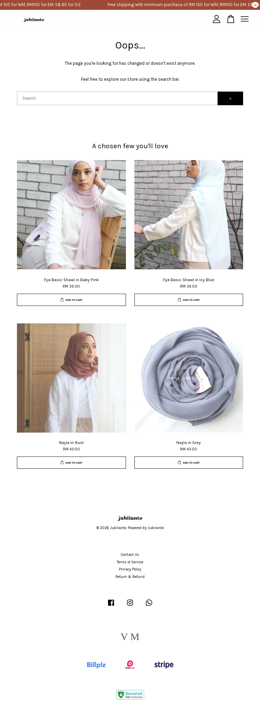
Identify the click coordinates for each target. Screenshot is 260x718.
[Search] (117, 98)
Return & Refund (130, 577)
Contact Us (130, 554)
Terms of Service (130, 562)
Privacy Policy (130, 569)
